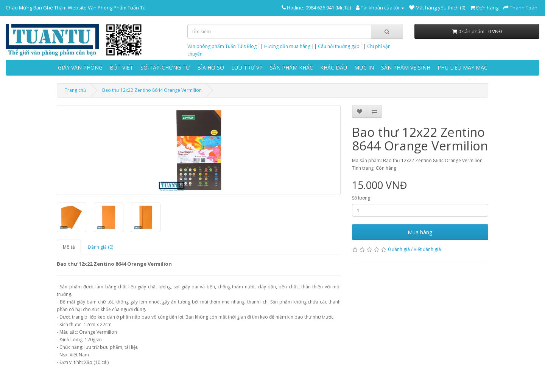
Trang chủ (75, 90)
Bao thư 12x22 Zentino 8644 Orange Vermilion (152, 90)
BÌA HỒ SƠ (210, 67)
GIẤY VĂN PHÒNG (80, 67)
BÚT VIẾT (121, 67)
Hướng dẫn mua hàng (287, 46)
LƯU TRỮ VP (247, 67)
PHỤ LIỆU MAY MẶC (462, 67)
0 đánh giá (399, 249)
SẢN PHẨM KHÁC (291, 67)
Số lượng (361, 198)
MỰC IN (364, 67)
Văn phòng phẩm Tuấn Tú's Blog (222, 46)
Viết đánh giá (427, 249)
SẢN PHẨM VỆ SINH (405, 67)
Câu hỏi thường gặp (339, 46)
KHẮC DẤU (333, 67)
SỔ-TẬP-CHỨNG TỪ (165, 67)
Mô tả (69, 247)
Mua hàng (420, 232)
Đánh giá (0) (100, 247)
